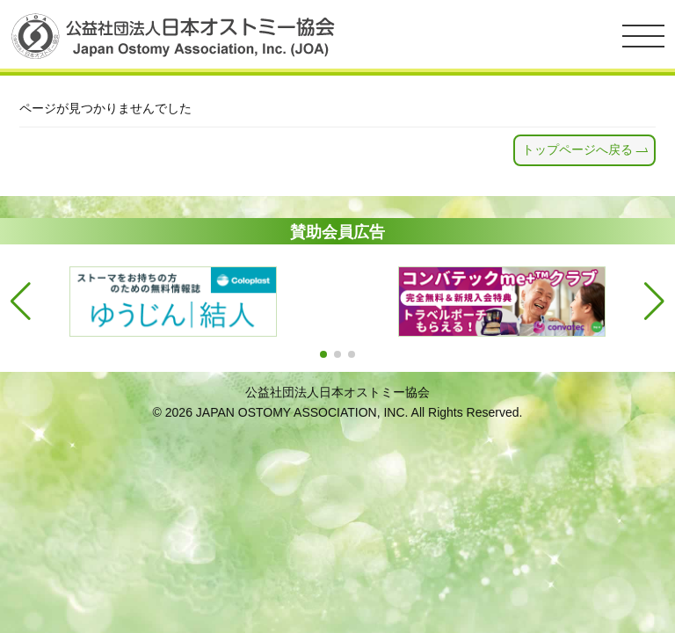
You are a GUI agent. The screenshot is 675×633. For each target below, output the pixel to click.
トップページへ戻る (577, 149)
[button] (323, 354)
